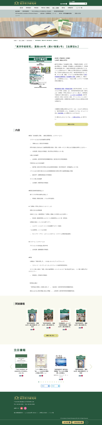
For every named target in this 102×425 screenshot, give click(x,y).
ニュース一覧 (79, 7)
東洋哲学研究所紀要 (58, 11)
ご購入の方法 (77, 13)
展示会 (63, 7)
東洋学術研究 (26, 11)
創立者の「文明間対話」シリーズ (48, 13)
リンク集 (51, 412)
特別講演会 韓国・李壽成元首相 (63, 88)
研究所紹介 (28, 7)
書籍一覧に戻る (50, 335)
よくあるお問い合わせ (30, 412)
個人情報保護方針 (18, 412)
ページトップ (86, 422)
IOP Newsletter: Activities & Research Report (26, 13)
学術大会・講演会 (45, 7)
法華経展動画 (78, 422)
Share (43, 385)
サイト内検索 (72, 1)
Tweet (53, 385)
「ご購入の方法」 (76, 117)
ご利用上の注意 (43, 412)
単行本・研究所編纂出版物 (65, 13)
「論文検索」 (60, 113)
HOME (15, 40)
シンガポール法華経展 (76, 95)
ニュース (17, 15)
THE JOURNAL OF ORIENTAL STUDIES (41, 11)
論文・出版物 (56, 7)
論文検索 (63, 4)
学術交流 (36, 7)
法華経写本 (70, 7)
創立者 (21, 7)
